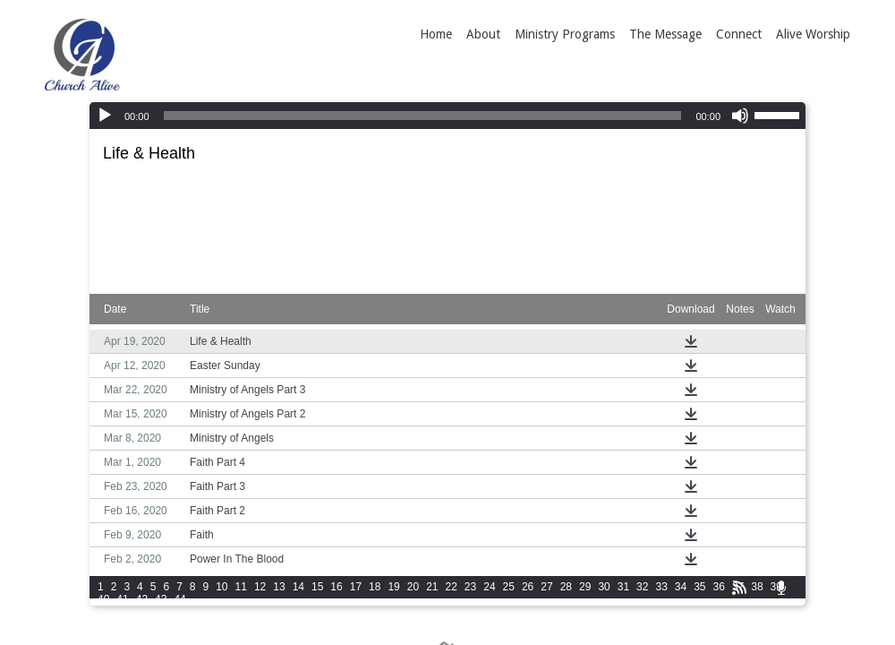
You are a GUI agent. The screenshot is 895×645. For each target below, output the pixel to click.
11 (241, 586)
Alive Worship (813, 34)
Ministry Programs (565, 34)
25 (509, 586)
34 (680, 586)
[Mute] (740, 116)
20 (413, 586)
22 (451, 586)
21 (432, 586)
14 (298, 586)
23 (470, 586)
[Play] (105, 116)
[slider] (423, 115)
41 (122, 599)
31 (623, 586)
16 (336, 586)
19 (393, 586)
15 (317, 586)
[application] (448, 115)
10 (221, 586)
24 (489, 586)
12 (260, 586)
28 (566, 586)
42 (142, 599)
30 (603, 586)
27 (546, 586)
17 (356, 586)
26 (527, 586)
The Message (665, 34)
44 (179, 599)
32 (642, 586)
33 (661, 586)
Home (436, 34)
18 (374, 586)
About (483, 34)
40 (103, 599)
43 (160, 599)
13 (279, 586)
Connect (739, 34)
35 (699, 586)
